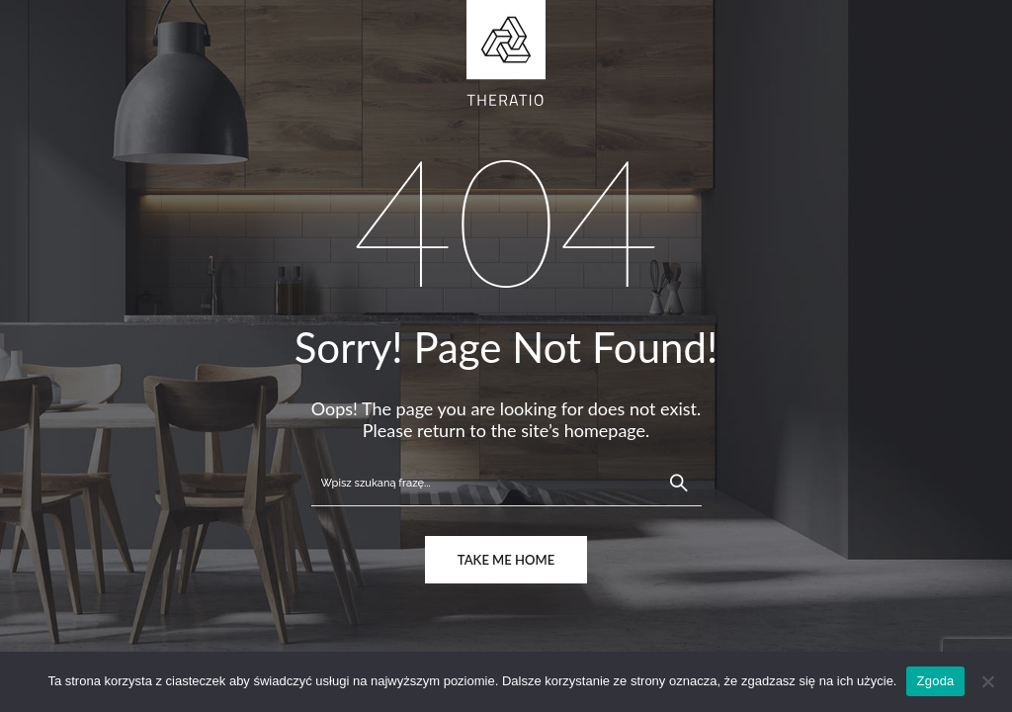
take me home (506, 560)
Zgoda (935, 680)
